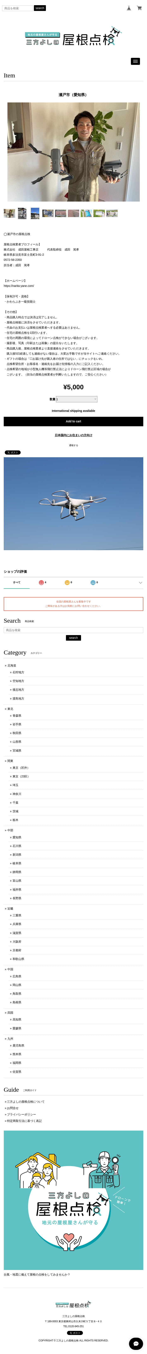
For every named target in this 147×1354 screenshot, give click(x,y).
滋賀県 (17, 933)
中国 (10, 969)
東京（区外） (21, 767)
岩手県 (17, 724)
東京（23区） (21, 776)
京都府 (17, 950)
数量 (52, 399)
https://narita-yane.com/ (19, 285)
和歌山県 (18, 959)
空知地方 (18, 681)
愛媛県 (17, 1028)
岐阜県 (17, 863)
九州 (10, 1038)
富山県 (17, 880)
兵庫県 (17, 924)
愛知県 (17, 837)
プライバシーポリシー (21, 1114)
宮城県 (17, 750)
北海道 (11, 665)
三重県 (17, 915)
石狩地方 (18, 672)
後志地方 (18, 689)
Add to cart (73, 421)
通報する (73, 445)
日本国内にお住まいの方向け (73, 435)
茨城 (15, 811)
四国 (10, 1012)
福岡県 (17, 1062)
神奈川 (17, 794)
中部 (10, 830)
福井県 (17, 889)
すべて (16, 582)
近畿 (10, 908)
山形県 (17, 741)
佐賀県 (17, 1071)
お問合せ (13, 1108)
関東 (10, 761)
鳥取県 (17, 993)
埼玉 (15, 785)
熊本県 (17, 1054)
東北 (10, 708)
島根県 (17, 1002)
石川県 (17, 846)
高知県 (17, 1019)
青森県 (17, 715)
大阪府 (17, 941)
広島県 (17, 976)
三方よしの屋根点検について (26, 1101)
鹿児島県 (18, 1045)
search (40, 8)
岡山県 (17, 985)
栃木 (15, 820)
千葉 (15, 802)
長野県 (17, 898)
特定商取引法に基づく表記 (24, 1120)
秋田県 (17, 733)
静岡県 (17, 872)
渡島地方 (18, 698)
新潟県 (17, 854)
